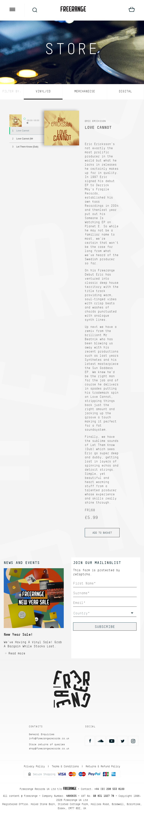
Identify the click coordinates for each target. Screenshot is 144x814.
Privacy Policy (34, 766)
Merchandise (84, 91)
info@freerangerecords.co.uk (49, 738)
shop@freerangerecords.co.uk (49, 748)
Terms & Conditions (65, 766)
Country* (81, 613)
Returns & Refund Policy (103, 766)
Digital (125, 91)
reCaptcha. (82, 574)
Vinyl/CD (43, 91)
